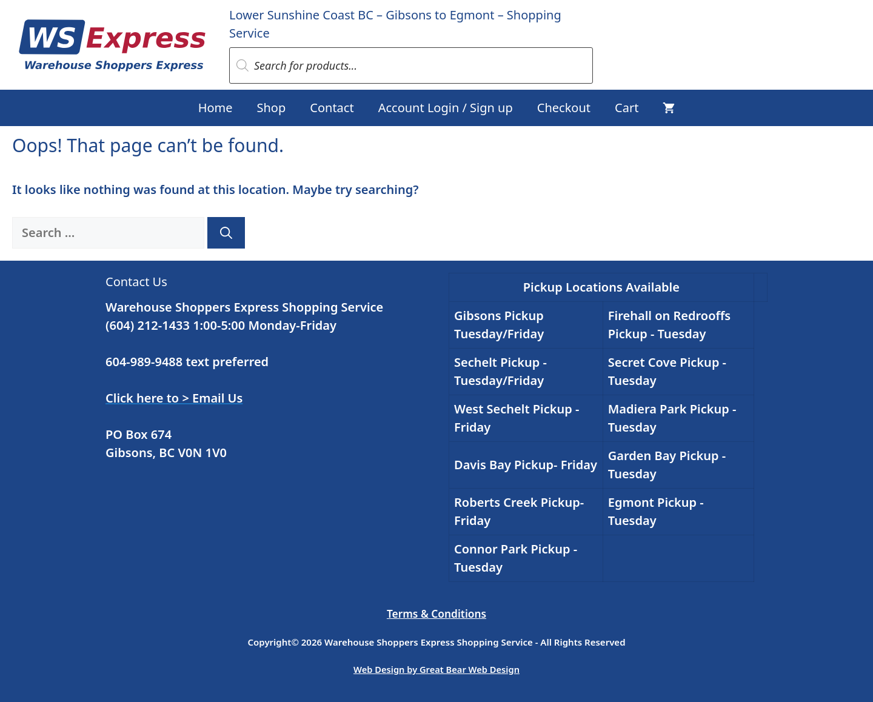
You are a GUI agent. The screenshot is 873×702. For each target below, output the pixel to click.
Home (215, 107)
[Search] (226, 233)
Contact (331, 107)
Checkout (563, 107)
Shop (271, 107)
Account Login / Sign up (445, 107)
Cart (626, 107)
